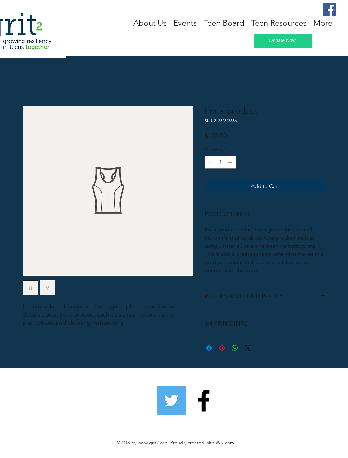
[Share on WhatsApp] (235, 348)
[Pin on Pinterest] (222, 348)
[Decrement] (210, 162)
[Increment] (230, 162)
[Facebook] (329, 9)
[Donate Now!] (283, 41)
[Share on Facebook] (209, 348)
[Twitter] (171, 400)
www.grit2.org (153, 443)
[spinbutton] (220, 162)
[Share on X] (248, 348)
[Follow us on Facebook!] (203, 400)
